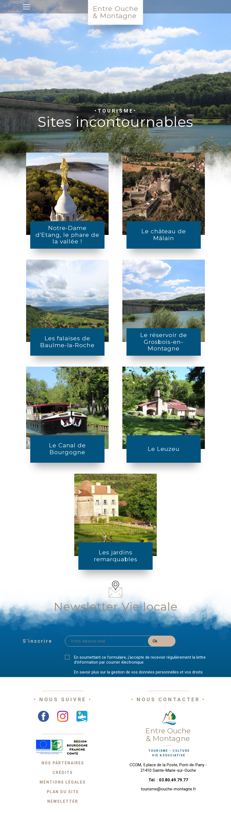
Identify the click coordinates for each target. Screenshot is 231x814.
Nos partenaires (63, 763)
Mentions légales (63, 782)
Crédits (63, 772)
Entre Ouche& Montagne (115, 12)
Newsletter (62, 801)
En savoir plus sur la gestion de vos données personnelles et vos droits (138, 672)
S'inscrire (37, 641)
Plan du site (63, 792)
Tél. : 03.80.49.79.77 (168, 779)
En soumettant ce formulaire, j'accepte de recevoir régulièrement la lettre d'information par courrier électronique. (140, 660)
